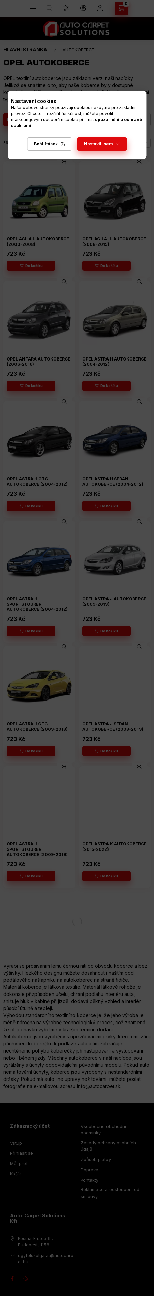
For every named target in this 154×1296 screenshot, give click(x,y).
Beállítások (46, 143)
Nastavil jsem (98, 143)
